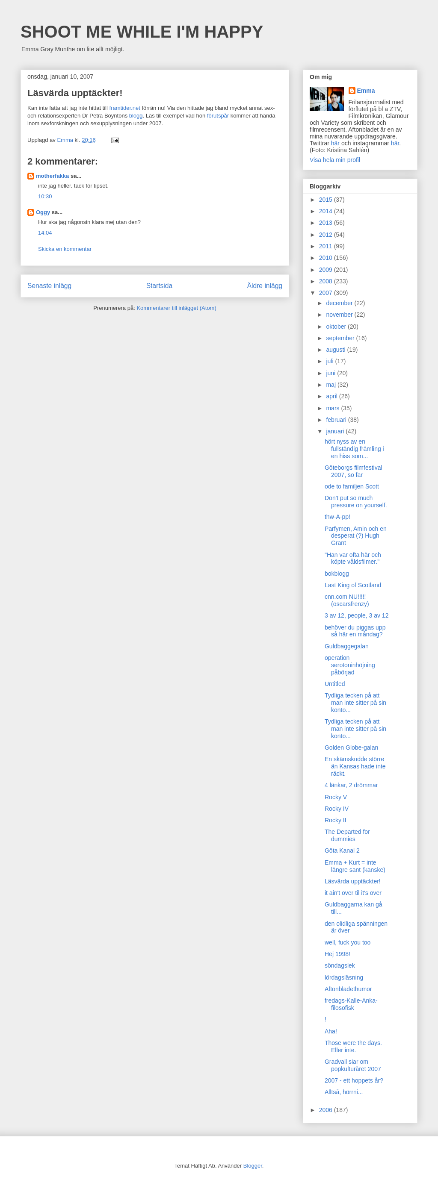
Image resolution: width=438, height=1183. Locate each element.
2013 (326, 222)
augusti (336, 349)
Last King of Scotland (353, 585)
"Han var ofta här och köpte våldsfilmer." (353, 558)
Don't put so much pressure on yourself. (356, 501)
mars (333, 408)
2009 (326, 269)
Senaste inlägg (49, 285)
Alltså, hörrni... (344, 1092)
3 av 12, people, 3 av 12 (356, 615)
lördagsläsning (344, 977)
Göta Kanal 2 (342, 850)
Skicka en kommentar (65, 249)
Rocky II (335, 820)
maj (331, 384)
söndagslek (340, 965)
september (341, 338)
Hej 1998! (337, 954)
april (332, 396)
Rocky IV (337, 808)
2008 (326, 281)
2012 (326, 234)
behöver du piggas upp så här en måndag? (355, 631)
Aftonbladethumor (348, 989)
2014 (326, 211)
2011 (326, 246)
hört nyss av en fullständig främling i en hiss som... (354, 448)
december (340, 303)
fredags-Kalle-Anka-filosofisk (351, 1004)
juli (330, 361)
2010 (326, 257)
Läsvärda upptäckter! (353, 881)
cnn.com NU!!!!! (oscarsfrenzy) (347, 600)
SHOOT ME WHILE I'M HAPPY (142, 31)
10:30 (45, 196)
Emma (366, 90)
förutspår (218, 115)
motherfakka (52, 176)
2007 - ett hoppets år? (354, 1080)
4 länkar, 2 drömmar (351, 785)
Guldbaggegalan (347, 646)
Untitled (335, 683)
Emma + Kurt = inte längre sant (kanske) (355, 866)
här (335, 143)
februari (337, 419)
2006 (326, 1109)
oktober (337, 326)
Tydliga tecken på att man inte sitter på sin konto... (355, 702)
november (340, 314)
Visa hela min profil (335, 159)
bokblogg (337, 573)
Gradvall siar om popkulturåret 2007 (353, 1065)
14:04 (45, 233)
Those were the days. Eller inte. (353, 1046)
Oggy (43, 212)
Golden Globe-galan (351, 747)
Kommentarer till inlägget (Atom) (176, 308)
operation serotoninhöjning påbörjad (350, 665)
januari (336, 431)
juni (331, 373)
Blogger (252, 1165)
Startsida (159, 285)
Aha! (331, 1031)
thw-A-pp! (337, 516)
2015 (326, 199)
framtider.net (125, 108)
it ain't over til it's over (353, 892)
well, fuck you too (347, 942)
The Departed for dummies (347, 835)
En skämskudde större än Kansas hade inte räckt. (355, 766)
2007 (326, 292)
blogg (136, 115)
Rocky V (336, 797)
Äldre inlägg (264, 285)
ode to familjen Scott (352, 486)
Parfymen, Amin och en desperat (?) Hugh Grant (356, 536)
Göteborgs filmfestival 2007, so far (353, 471)
